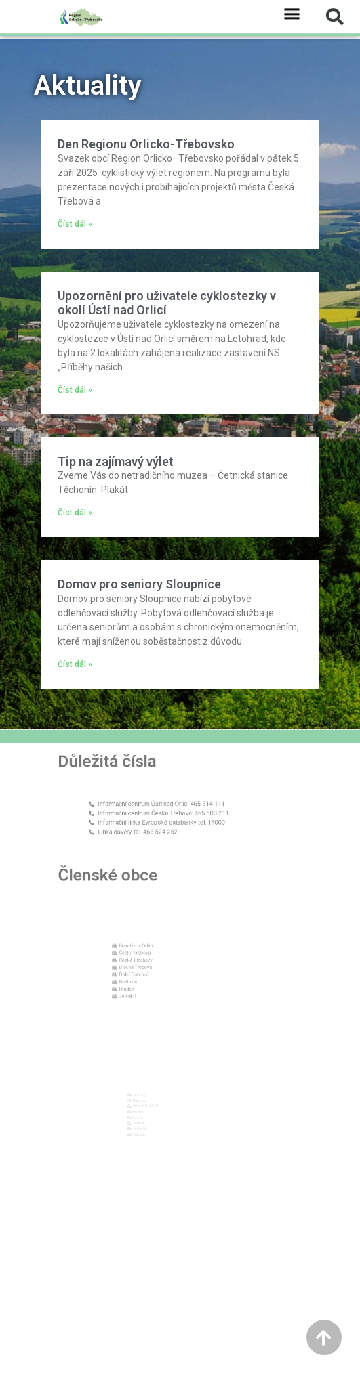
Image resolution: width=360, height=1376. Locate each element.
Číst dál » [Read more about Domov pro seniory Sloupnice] (75, 664)
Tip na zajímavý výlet (116, 461)
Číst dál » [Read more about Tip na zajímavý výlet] (75, 512)
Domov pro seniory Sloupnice (139, 584)
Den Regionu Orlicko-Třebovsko (146, 144)
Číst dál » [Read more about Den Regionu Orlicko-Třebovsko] (75, 224)
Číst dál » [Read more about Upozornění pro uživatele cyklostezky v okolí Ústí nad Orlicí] (75, 390)
